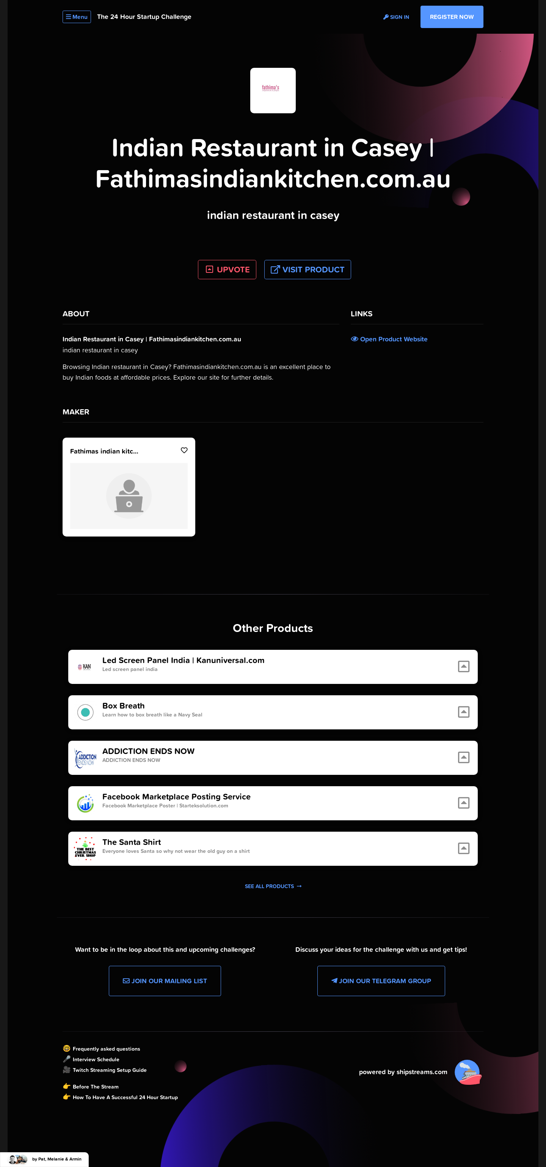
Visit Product (308, 269)
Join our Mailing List (165, 981)
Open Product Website (389, 339)
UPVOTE (227, 269)
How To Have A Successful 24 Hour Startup (125, 1097)
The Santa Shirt (131, 842)
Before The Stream (96, 1086)
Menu (77, 17)
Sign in (396, 17)
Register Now (452, 16)
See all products (273, 886)
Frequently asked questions (106, 1049)
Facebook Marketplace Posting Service (176, 797)
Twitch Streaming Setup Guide (110, 1070)
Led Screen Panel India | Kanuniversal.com (183, 660)
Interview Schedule (96, 1059)
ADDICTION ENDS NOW (148, 751)
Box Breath (123, 706)
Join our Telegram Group (381, 981)
